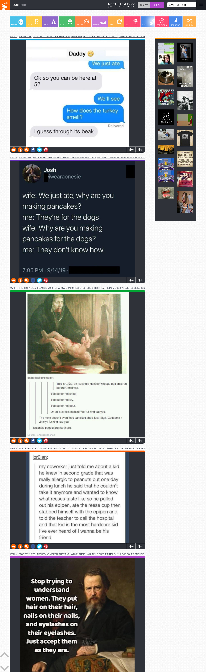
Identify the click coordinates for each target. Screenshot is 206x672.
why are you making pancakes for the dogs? (123, 157)
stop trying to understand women (38, 554)
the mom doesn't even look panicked (126, 288)
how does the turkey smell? (100, 36)
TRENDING (175, 22)
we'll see (76, 36)
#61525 (13, 157)
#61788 (13, 36)
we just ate (25, 36)
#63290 (13, 554)
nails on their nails (103, 554)
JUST (20, 5)
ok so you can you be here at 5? (51, 36)
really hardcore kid (30, 448)
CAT (149, 22)
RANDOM (189, 22)
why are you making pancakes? (51, 157)
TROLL (83, 22)
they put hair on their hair (75, 554)
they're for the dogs (83, 157)
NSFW (99, 22)
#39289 (13, 448)
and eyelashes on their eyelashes (137, 554)
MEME (17, 22)
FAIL (50, 22)
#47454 (13, 288)
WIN (132, 22)
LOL (66, 22)
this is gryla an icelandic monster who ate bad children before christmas (61, 288)
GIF (116, 22)
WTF (33, 22)
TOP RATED (162, 22)
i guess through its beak (133, 36)
